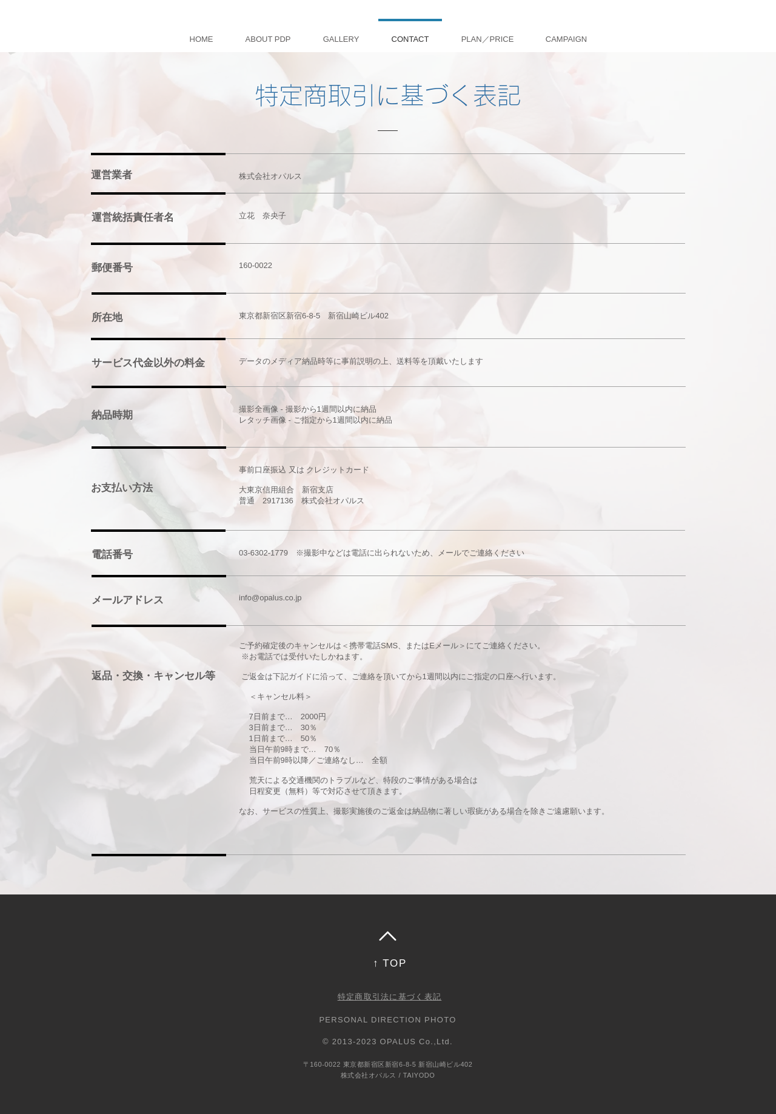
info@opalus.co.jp (270, 597)
